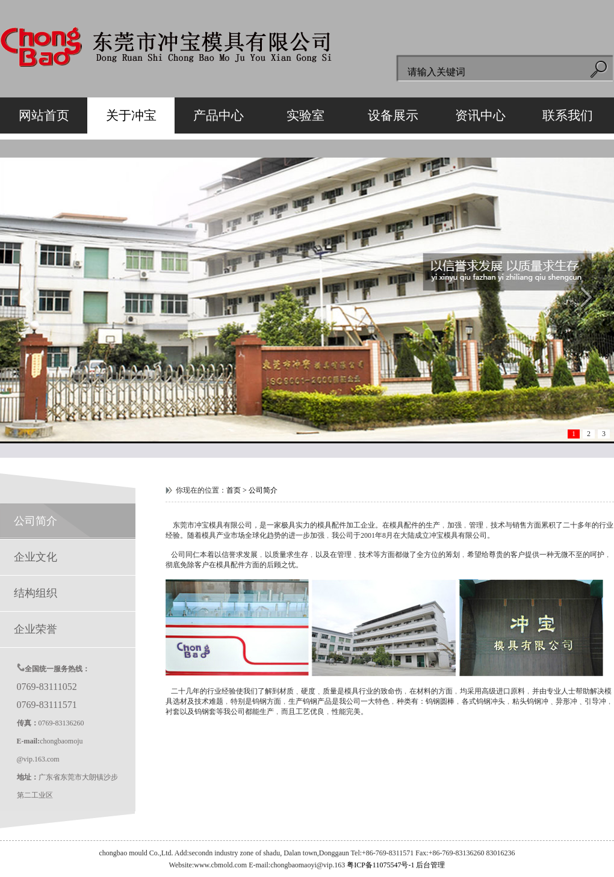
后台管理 (430, 865)
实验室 (305, 115)
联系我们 (567, 115)
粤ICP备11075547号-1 (380, 865)
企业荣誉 (28, 629)
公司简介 (28, 521)
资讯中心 (480, 115)
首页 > (237, 490)
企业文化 (28, 557)
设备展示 (393, 115)
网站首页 (44, 115)
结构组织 (28, 593)
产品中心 (218, 115)
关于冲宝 (131, 115)
